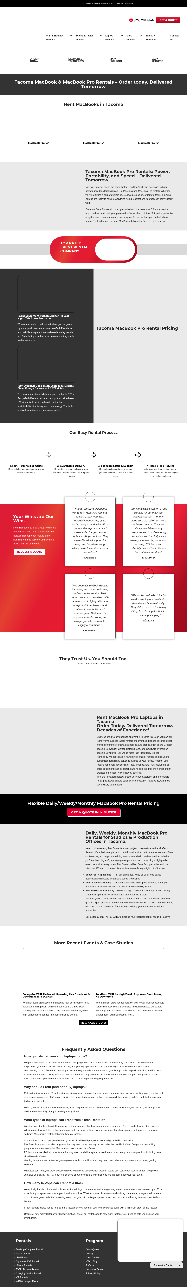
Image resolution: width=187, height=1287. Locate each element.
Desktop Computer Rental (29, 1249)
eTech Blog (91, 1261)
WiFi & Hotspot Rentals (54, 37)
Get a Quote (92, 1249)
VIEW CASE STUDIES (93, 1022)
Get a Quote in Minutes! (93, 812)
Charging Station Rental (28, 1273)
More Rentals (131, 37)
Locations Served (95, 1269)
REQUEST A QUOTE (29, 551)
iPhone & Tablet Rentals (84, 37)
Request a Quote (163, 1265)
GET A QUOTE (168, 20)
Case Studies (93, 1257)
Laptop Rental (23, 1253)
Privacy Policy (93, 1273)
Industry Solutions (151, 37)
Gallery (89, 1253)
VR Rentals (22, 1277)
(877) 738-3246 (144, 20)
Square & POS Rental (27, 1261)
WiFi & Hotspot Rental (27, 1281)
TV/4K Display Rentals (27, 1269)
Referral (90, 1265)
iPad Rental (22, 1257)
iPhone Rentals (24, 1265)
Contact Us (174, 37)
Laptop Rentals (109, 37)
